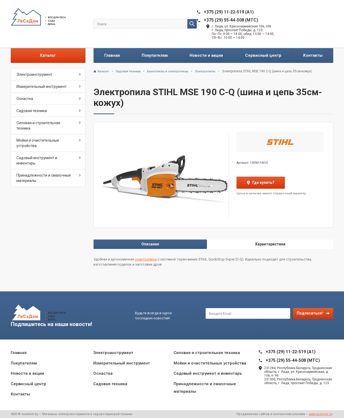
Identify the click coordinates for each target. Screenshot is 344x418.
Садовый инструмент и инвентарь (36, 160)
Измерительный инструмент (41, 86)
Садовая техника (31, 111)
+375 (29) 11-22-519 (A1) (229, 12)
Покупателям (155, 55)
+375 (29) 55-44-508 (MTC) (231, 20)
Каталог (48, 55)
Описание (150, 244)
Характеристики (270, 244)
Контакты (312, 55)
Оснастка (24, 99)
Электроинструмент (34, 74)
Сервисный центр (263, 55)
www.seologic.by (320, 414)
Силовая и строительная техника (38, 125)
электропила (146, 259)
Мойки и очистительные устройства (37, 143)
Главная (112, 55)
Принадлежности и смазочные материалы (43, 178)
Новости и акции (206, 55)
